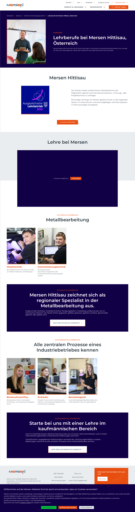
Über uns (77, 473)
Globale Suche (103, 2)
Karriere (89, 2)
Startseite (10, 16)
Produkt (120, 7)
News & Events (77, 477)
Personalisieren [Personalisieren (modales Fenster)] (86, 507)
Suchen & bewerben (67, 122)
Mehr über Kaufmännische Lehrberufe (66, 449)
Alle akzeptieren (49, 507)
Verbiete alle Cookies (68, 507)
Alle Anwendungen (58, 480)
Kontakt (103, 479)
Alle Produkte (59, 473)
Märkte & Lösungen (73, 7)
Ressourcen (96, 7)
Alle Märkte (58, 477)
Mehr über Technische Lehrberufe (66, 323)
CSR (78, 2)
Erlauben (76, 178)
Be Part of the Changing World (34, 16)
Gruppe (68, 2)
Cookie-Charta (25, 503)
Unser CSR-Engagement (77, 480)
